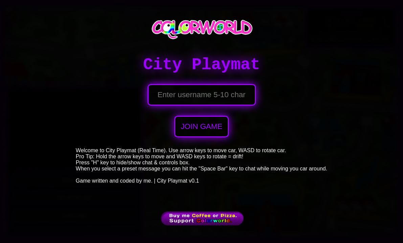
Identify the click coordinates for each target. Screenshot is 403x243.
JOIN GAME (201, 126)
